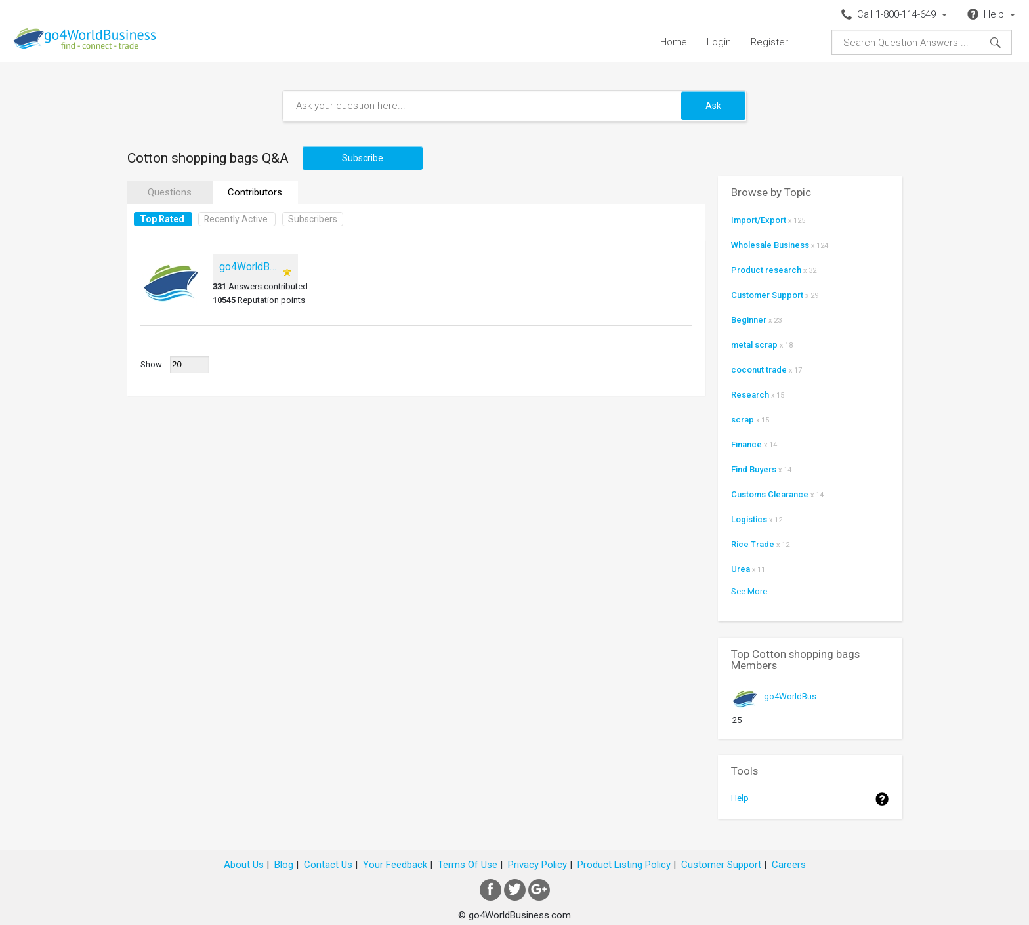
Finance (746, 444)
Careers (789, 865)
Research (750, 395)
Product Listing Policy (624, 865)
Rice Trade (752, 544)
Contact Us (328, 865)
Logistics (749, 519)
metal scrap (754, 345)
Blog (283, 865)
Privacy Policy (537, 865)
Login (719, 42)
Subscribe (362, 158)
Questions (170, 192)
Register (769, 42)
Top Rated (162, 219)
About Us (244, 865)
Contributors (255, 192)
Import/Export (758, 220)
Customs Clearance (769, 494)
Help (740, 798)
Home (673, 42)
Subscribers (312, 219)
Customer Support (767, 295)
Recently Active (236, 219)
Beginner (748, 320)
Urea (740, 569)
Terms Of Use (467, 865)
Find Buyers (753, 469)
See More (749, 591)
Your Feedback (395, 865)
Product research (766, 270)
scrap (742, 419)
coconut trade (759, 370)
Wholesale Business (770, 245)
